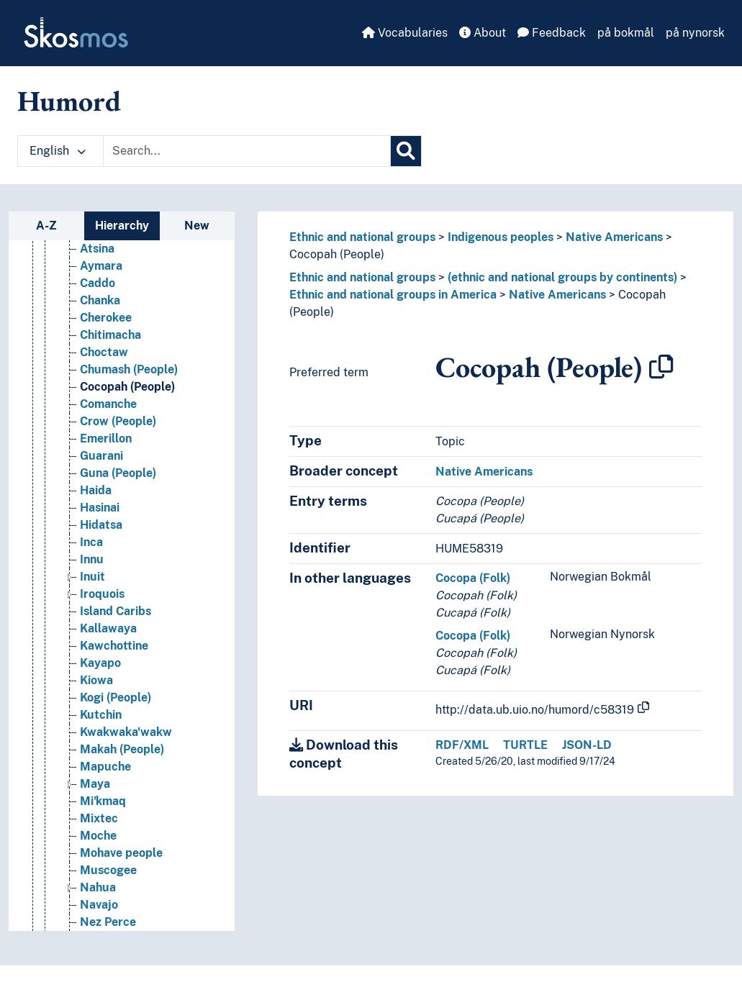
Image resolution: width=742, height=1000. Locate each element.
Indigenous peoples (500, 237)
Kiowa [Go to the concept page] (96, 680)
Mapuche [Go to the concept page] (105, 766)
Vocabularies (405, 33)
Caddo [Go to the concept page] (97, 283)
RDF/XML (462, 745)
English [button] (58, 151)
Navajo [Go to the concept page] (99, 905)
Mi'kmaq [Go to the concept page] (103, 801)
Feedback (551, 33)
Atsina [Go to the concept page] (97, 248)
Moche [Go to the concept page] (98, 835)
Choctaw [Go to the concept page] (104, 352)
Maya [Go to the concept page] (95, 784)
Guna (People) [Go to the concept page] (118, 473)
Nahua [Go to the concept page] (98, 887)
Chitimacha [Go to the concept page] (110, 335)
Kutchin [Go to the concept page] (101, 715)
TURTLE (525, 745)
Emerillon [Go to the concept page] (106, 438)
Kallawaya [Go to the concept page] (108, 628)
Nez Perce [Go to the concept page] (108, 922)
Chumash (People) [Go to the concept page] (129, 369)
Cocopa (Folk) (472, 578)
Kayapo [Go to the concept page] (100, 663)
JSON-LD (587, 745)
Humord (69, 100)
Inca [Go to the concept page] (91, 542)
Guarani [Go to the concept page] (101, 456)
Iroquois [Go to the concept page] (102, 594)
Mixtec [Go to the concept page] (99, 818)
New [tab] (196, 225)
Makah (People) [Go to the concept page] (122, 749)
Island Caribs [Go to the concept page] (115, 611)
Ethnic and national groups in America (393, 294)
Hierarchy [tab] (122, 225)
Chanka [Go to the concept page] (100, 300)
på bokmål (625, 33)
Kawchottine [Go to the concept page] (114, 646)
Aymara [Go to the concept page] (101, 266)
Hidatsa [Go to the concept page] (101, 525)
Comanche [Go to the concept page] (108, 404)
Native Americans (614, 237)
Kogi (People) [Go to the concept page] (115, 697)
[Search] (406, 151)
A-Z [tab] (46, 225)
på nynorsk (695, 33)
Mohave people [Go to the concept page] (121, 853)
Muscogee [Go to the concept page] (108, 870)
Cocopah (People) (336, 254)
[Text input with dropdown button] (247, 151)
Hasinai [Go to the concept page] (99, 507)
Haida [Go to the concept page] (96, 490)
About (482, 33)
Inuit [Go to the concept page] (92, 576)
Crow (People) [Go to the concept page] (118, 421)
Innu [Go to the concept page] (92, 559)
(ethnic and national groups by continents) (562, 277)
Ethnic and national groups (362, 237)
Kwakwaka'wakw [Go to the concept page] (126, 732)
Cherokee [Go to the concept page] (106, 317)
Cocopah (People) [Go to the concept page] (127, 387)
